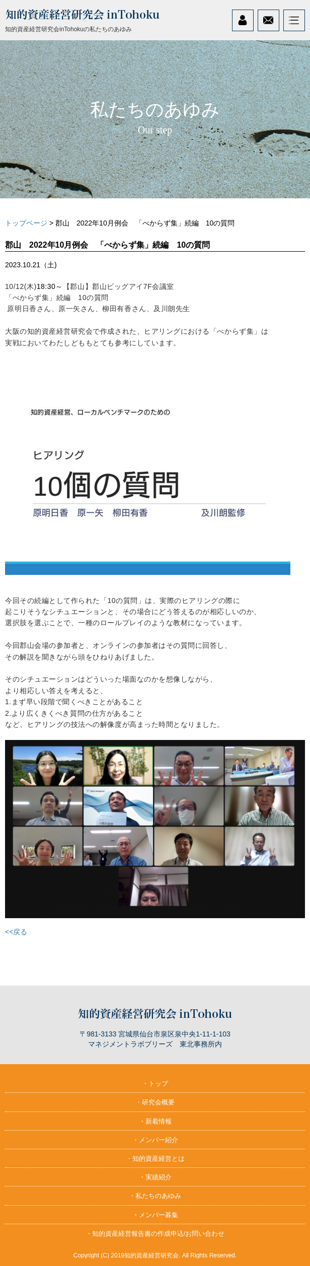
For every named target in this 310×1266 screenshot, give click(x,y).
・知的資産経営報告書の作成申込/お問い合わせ (155, 1233)
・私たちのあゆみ (155, 1196)
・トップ (155, 1083)
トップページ (26, 223)
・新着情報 (155, 1121)
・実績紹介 (155, 1177)
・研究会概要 (155, 1102)
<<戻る (16, 932)
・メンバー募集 (155, 1215)
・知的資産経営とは (155, 1158)
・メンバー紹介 (155, 1140)
